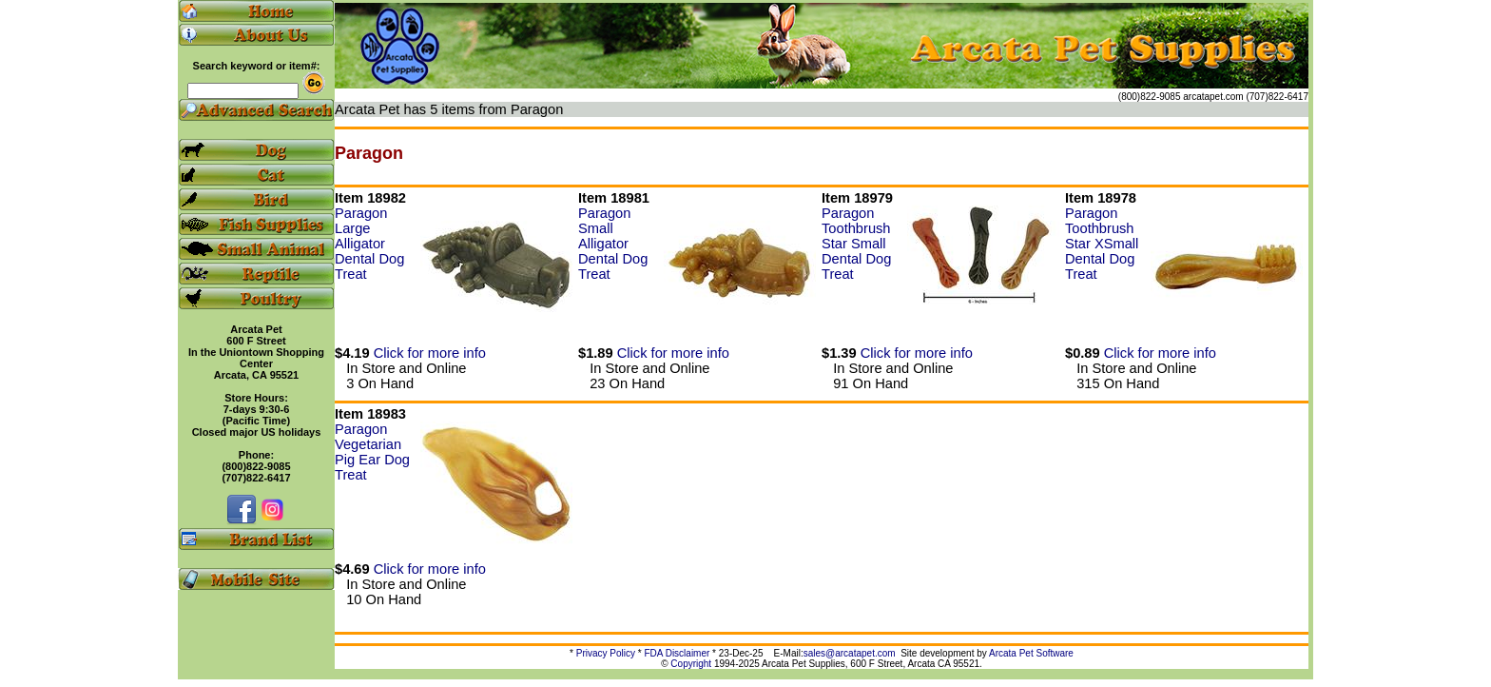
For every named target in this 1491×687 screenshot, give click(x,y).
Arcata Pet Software (1031, 653)
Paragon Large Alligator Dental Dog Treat (369, 244)
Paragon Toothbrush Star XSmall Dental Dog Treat (1101, 244)
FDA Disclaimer (676, 653)
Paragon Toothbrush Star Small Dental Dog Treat (856, 244)
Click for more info (430, 353)
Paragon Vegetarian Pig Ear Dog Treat (372, 452)
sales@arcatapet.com (850, 653)
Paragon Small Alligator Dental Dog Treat (613, 244)
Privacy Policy (605, 653)
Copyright (690, 663)
